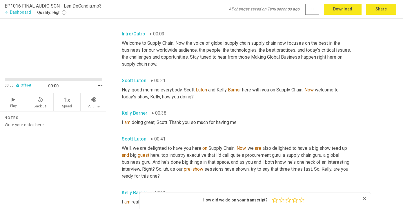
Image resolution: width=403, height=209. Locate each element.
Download (342, 9)
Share (381, 9)
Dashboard (18, 12)
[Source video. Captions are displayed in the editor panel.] (53, 45)
